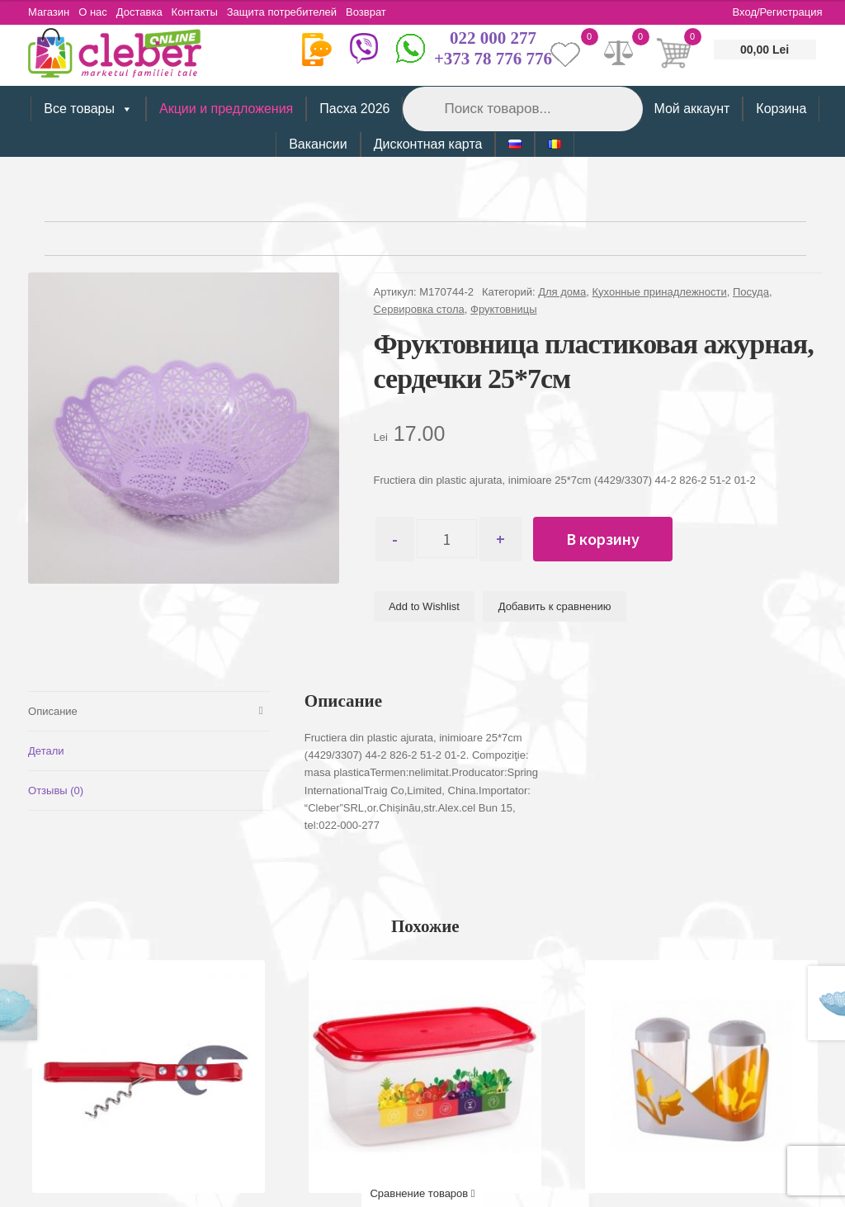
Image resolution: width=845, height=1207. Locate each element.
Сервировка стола (419, 309)
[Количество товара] (452, 539)
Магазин (48, 12)
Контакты (205, 12)
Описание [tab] (53, 710)
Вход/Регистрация (778, 12)
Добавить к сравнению (554, 607)
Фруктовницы (503, 309)
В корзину (612, 538)
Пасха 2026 (354, 109)
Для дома (562, 292)
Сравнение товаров (422, 1193)
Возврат (382, 12)
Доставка (146, 12)
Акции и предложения (226, 109)
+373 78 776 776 (493, 59)
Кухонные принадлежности (659, 292)
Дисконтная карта (428, 144)
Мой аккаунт (691, 109)
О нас (96, 12)
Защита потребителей (295, 12)
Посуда (751, 292)
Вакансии (318, 144)
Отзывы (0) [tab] (55, 789)
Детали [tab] (46, 750)
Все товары (88, 109)
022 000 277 (493, 38)
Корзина (781, 109)
